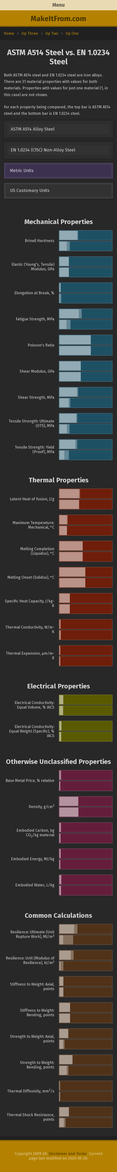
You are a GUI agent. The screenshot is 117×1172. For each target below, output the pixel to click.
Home (9, 33)
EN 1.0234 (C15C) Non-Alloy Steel (43, 150)
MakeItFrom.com (58, 18)
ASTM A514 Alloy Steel (33, 129)
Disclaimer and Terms (68, 1153)
